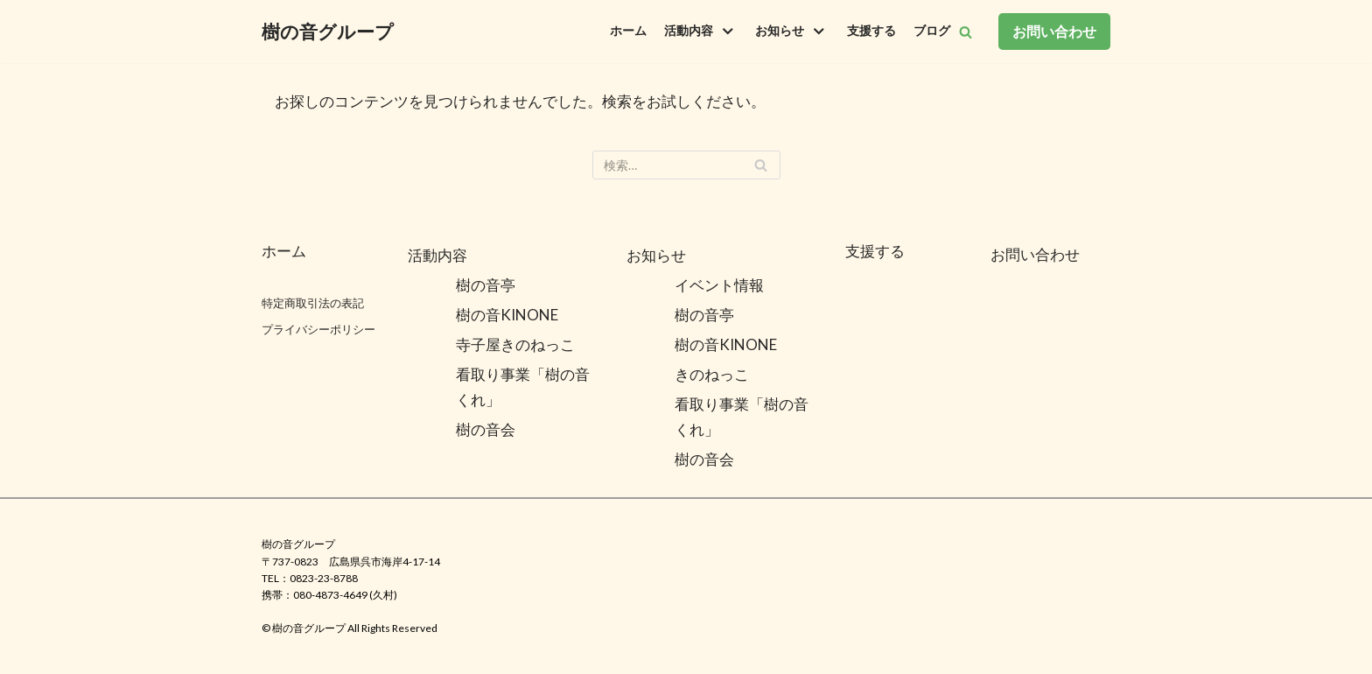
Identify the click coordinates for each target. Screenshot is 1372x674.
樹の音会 (485, 429)
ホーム (628, 31)
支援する (871, 31)
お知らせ (656, 255)
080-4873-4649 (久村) (345, 594)
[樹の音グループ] (328, 31)
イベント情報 (719, 285)
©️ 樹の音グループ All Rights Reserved (350, 628)
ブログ (932, 31)
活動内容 (437, 255)
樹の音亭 (485, 285)
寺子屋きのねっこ (515, 344)
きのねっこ (712, 374)
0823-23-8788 (324, 578)
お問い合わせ (1054, 31)
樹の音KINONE (507, 314)
